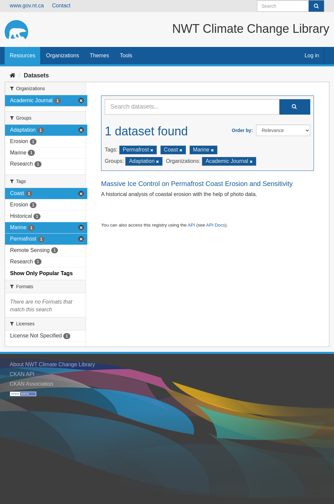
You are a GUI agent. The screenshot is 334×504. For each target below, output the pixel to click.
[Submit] (316, 6)
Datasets (36, 75)
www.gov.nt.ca (27, 5)
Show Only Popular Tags (41, 273)
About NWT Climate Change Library (52, 364)
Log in (312, 55)
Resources (22, 55)
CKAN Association (31, 384)
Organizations (62, 55)
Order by (241, 130)
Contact (61, 5)
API (191, 225)
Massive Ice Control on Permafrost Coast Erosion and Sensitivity (197, 183)
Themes (99, 55)
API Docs (215, 225)
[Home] (12, 75)
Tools (126, 55)
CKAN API (22, 374)
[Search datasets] (290, 6)
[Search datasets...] (192, 107)
